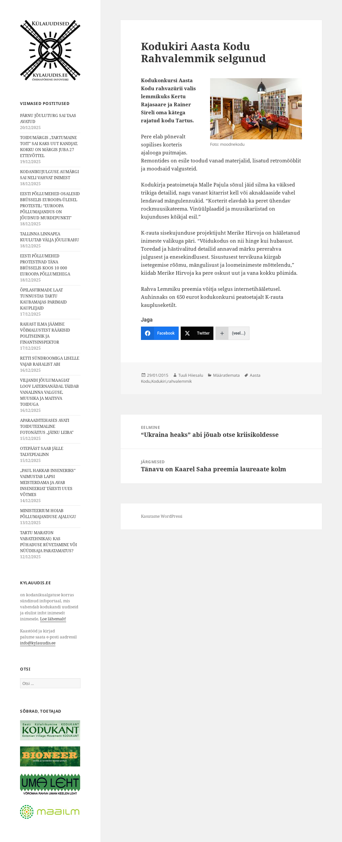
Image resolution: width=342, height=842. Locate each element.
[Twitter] (197, 333)
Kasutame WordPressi (161, 516)
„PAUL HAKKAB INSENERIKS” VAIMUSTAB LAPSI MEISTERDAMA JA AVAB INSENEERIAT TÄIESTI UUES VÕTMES (47, 482)
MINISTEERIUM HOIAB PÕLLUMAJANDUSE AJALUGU (48, 513)
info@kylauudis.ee (37, 643)
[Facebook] (160, 333)
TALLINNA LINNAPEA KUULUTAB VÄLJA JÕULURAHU (49, 237)
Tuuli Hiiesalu (190, 375)
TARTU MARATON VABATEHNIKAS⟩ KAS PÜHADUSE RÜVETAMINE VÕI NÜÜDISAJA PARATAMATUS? (48, 542)
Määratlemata (226, 375)
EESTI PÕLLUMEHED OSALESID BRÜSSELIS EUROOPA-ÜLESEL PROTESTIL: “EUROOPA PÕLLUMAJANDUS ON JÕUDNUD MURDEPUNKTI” (50, 206)
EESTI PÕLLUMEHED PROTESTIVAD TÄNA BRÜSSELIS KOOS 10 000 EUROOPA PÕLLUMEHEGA (45, 265)
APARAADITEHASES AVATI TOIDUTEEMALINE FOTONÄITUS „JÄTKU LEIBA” (46, 426)
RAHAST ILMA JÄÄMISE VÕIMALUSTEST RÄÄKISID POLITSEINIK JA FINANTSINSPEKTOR (45, 333)
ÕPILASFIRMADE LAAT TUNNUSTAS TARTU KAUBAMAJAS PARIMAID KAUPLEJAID (43, 299)
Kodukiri (158, 381)
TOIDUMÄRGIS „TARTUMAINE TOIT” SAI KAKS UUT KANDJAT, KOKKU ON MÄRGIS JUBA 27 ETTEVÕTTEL (49, 146)
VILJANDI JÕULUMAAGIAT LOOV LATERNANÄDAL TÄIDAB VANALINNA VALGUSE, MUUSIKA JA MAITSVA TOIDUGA (49, 392)
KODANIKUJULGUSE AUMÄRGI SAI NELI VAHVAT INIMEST (49, 175)
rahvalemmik (179, 381)
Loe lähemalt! (53, 619)
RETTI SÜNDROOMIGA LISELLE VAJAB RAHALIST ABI (49, 361)
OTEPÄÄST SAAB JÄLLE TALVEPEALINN (41, 451)
